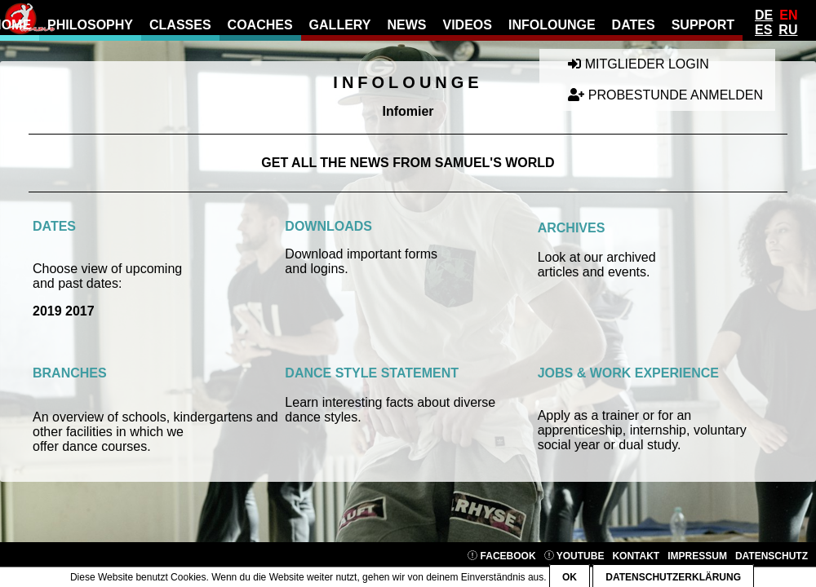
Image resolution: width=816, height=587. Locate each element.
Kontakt (635, 556)
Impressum (697, 556)
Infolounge (552, 25)
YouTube (574, 556)
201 (74, 311)
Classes (180, 25)
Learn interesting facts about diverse (390, 402)
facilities (89, 432)
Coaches (260, 25)
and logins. (316, 269)
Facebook (501, 556)
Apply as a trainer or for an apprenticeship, (615, 422)
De (764, 15)
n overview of (80, 417)
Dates (633, 25)
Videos (466, 25)
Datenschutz (771, 556)
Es (763, 30)
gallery (340, 25)
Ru (787, 30)
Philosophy (90, 25)
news (406, 25)
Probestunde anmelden (665, 95)
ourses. (129, 446)
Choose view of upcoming (107, 269)
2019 (47, 311)
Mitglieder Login (638, 64)
